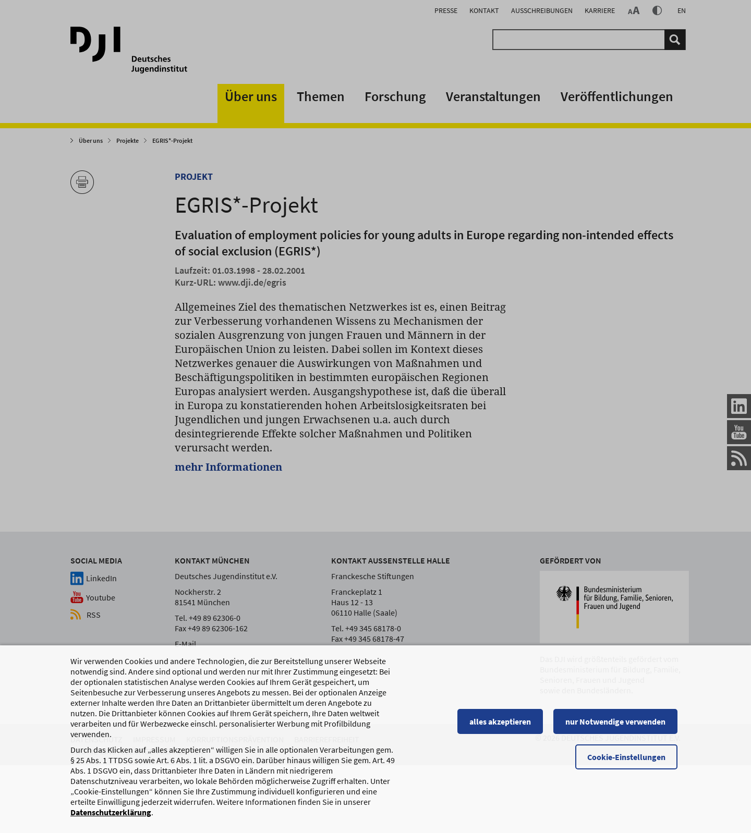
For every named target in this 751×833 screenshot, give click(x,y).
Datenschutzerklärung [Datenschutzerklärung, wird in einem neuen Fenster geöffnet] (110, 812)
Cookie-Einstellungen (629, 757)
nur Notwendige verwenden (618, 721)
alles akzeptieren (503, 721)
